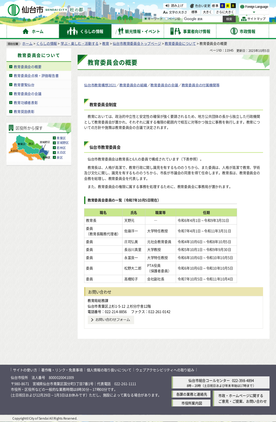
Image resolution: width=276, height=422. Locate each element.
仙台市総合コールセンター (209, 380)
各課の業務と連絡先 (191, 394)
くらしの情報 (46, 43)
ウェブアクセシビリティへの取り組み (165, 369)
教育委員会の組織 (133, 84)
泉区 (60, 157)
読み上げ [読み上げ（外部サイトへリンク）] (177, 5)
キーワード (153, 19)
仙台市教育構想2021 (100, 84)
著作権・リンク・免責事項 (62, 369)
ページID (173, 19)
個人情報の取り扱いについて (109, 369)
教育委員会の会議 (27, 93)
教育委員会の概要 (27, 66)
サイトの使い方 (25, 369)
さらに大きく (225, 12)
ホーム (27, 43)
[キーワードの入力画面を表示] (145, 18)
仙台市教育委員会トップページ (137, 43)
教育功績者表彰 (26, 102)
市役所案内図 (191, 403)
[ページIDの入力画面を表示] (166, 18)
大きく (207, 12)
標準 (215, 6)
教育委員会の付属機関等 (201, 84)
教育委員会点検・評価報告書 (36, 75)
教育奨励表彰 (24, 111)
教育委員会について (180, 43)
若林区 (61, 148)
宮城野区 (63, 143)
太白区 (61, 152)
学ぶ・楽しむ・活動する (80, 43)
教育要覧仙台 (24, 84)
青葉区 (61, 138)
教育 (105, 43)
